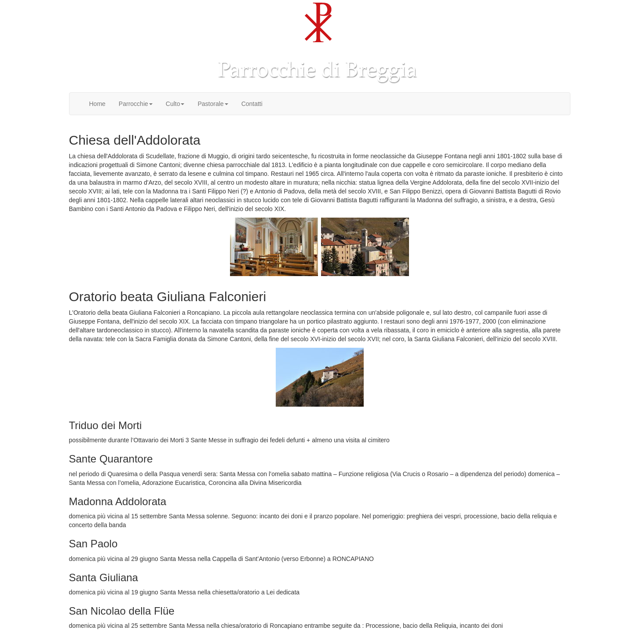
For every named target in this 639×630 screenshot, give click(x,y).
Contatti (252, 103)
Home (97, 103)
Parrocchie (136, 103)
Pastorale (212, 103)
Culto (175, 103)
